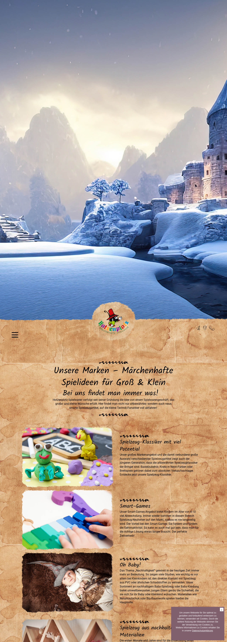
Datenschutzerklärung (202, 630)
